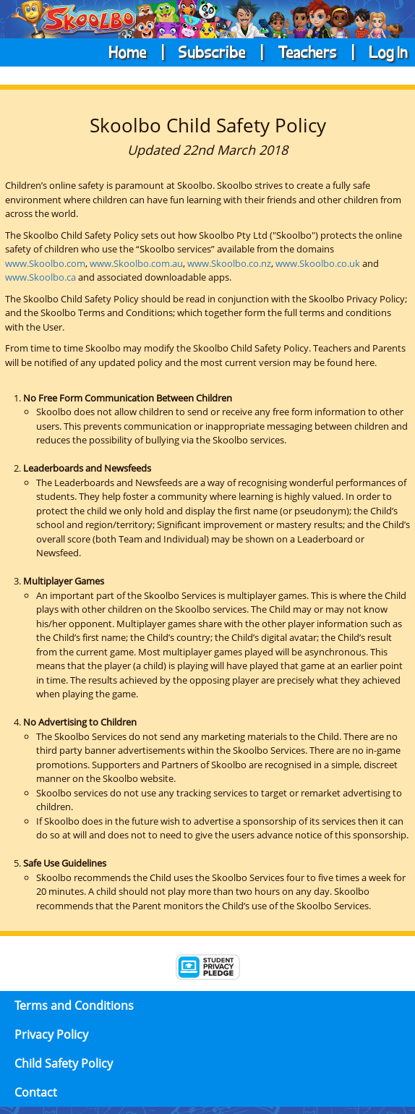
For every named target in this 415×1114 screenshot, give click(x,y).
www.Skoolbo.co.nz (229, 263)
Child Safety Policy (63, 1063)
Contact (35, 1092)
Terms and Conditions (74, 1005)
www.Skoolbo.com (45, 263)
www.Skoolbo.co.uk (317, 263)
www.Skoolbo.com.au (136, 263)
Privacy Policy (51, 1034)
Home (129, 51)
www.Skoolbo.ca (40, 277)
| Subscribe (199, 51)
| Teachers (294, 51)
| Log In (374, 51)
